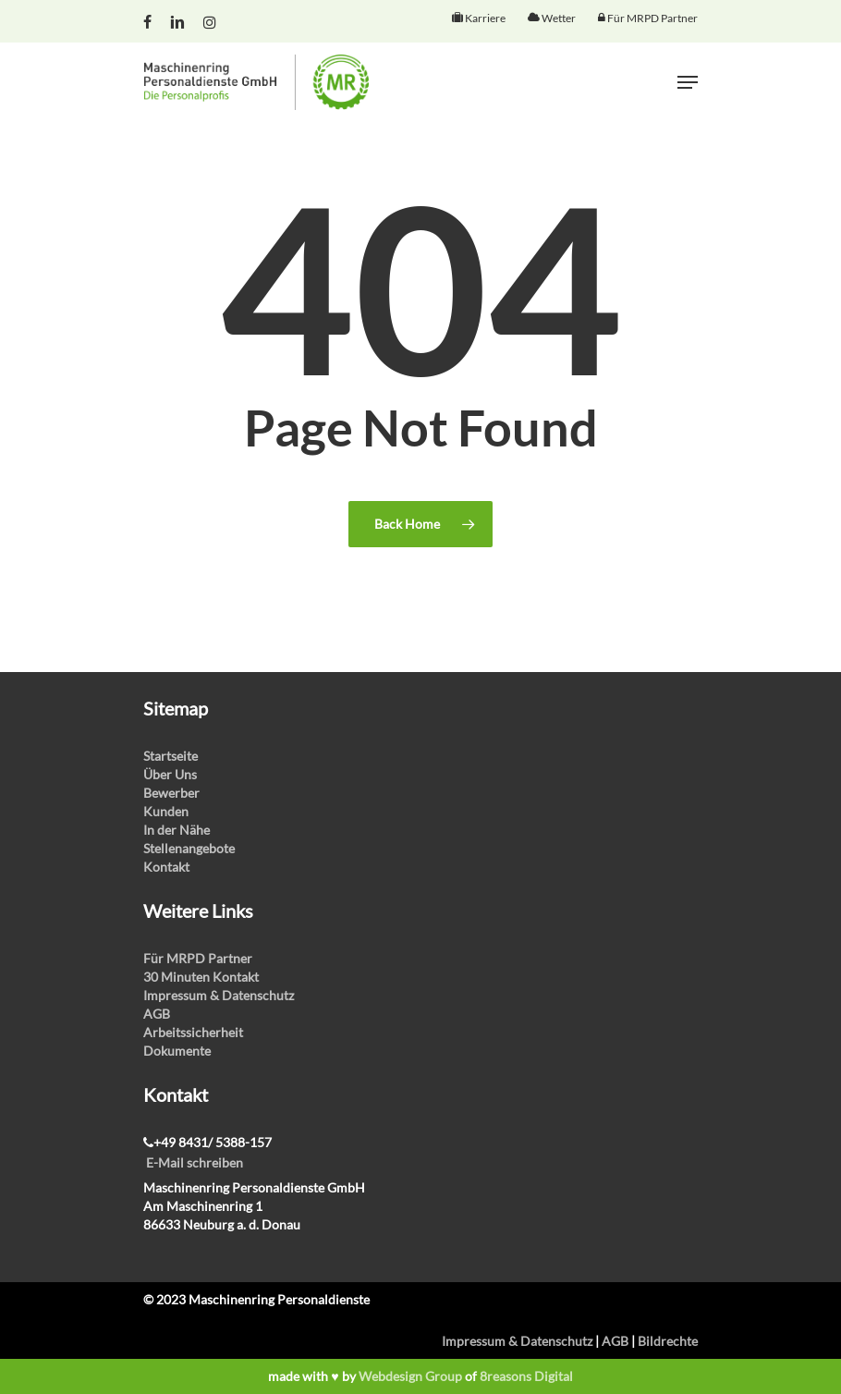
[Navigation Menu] (687, 82)
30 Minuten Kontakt (201, 976)
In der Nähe (176, 830)
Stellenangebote (189, 848)
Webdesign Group (410, 1376)
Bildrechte (668, 1341)
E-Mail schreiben (194, 1162)
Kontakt (166, 866)
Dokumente (177, 1050)
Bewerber (171, 793)
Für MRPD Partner (197, 958)
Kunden (166, 811)
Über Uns (170, 774)
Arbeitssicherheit (193, 1032)
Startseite (170, 756)
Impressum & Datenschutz (218, 995)
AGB (156, 1013)
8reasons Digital (526, 1376)
